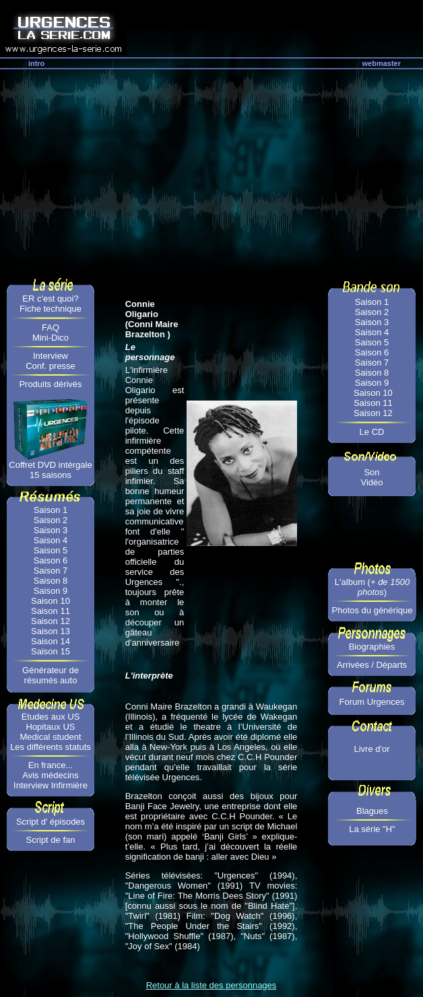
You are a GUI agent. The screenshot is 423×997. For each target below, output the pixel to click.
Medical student (50, 737)
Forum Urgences (372, 702)
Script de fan (50, 840)
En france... (50, 765)
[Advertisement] (211, 170)
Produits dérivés (50, 384)
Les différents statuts (50, 747)
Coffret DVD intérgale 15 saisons (50, 470)
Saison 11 (50, 611)
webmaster (381, 63)
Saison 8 (51, 581)
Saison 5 (51, 550)
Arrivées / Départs (372, 665)
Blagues (372, 811)
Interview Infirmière (50, 785)
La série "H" (372, 829)
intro (36, 63)
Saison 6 (51, 560)
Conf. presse (50, 366)
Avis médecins (50, 775)
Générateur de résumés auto (50, 675)
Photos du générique (372, 610)
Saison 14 (50, 641)
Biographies (372, 647)
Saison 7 (51, 570)
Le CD (372, 432)
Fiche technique (51, 309)
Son (371, 472)
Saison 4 (51, 540)
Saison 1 (51, 510)
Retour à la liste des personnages (211, 985)
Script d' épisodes (50, 822)
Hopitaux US (50, 727)
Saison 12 (50, 621)
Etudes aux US (51, 717)
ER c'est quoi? (50, 299)
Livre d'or (371, 749)
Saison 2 (51, 520)
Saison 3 (51, 530)
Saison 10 (50, 601)
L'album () (372, 587)
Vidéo (371, 482)
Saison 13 (50, 631)
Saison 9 (51, 591)
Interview (50, 356)
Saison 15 (50, 651)
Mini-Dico (50, 338)
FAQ (50, 327)
